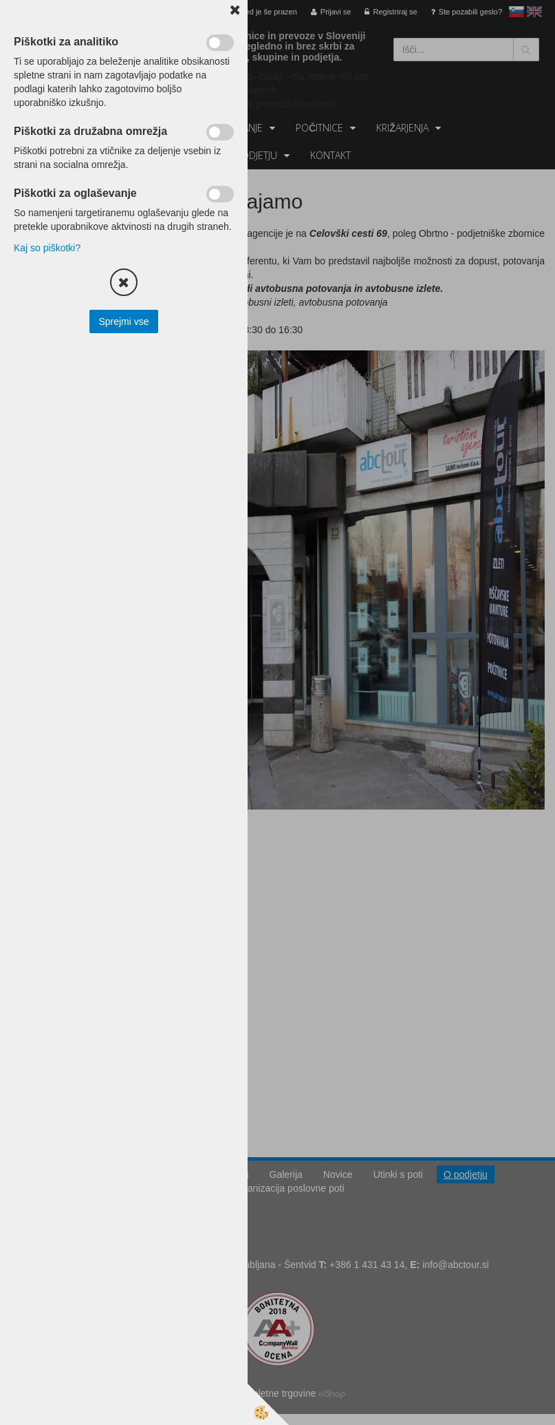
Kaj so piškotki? (47, 247)
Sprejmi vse (123, 321)
